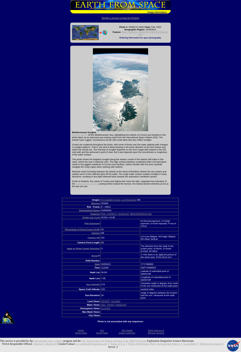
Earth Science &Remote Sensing (156, 331)
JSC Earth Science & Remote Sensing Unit (105, 340)
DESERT (105, 301)
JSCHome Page (102, 331)
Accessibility (190, 343)
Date (97, 264)
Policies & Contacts (210, 343)
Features (94, 214)
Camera (96, 233)
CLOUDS (105, 308)
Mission (95, 203)
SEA (103, 305)
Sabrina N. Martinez (44, 343)
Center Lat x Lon (91, 217)
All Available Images (111, 200)
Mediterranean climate (86, 184)
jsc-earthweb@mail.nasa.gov (91, 343)
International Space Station (48, 340)
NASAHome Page (81, 331)
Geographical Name (89, 210)
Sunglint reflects (80, 135)
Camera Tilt (94, 237)
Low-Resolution (128, 200)
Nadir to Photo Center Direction (83, 248)
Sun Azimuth (92, 284)
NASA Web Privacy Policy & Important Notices (154, 343)
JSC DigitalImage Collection (127, 331)
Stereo (94, 256)
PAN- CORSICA (129, 32)
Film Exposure (92, 223)
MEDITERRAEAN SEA (141, 214)
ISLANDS (115, 301)
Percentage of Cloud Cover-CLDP (82, 229)
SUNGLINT (144, 32)
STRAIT (110, 305)
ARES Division (137, 340)
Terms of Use (117, 343)
